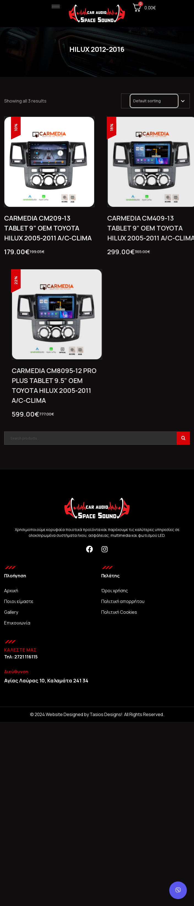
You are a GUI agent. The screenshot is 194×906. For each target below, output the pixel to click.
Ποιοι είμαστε (18, 601)
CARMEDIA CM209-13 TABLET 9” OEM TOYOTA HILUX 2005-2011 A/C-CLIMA (48, 227)
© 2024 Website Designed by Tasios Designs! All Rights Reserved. (97, 714)
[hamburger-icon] (56, 6)
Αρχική (11, 591)
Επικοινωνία (17, 623)
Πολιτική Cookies (119, 612)
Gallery (11, 612)
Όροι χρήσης (114, 591)
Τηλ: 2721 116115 (20, 657)
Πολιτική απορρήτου (122, 601)
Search (183, 438)
